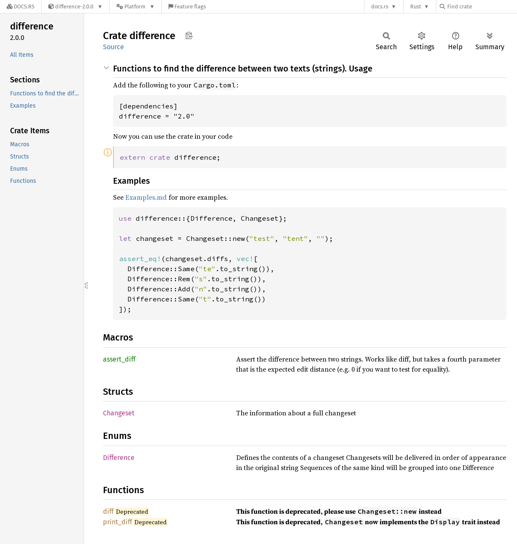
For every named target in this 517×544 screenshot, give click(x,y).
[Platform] (135, 6)
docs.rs (379, 6)
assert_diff (119, 359)
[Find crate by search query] (481, 6)
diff (108, 511)
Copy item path (189, 35)
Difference (119, 458)
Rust (415, 6)
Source (113, 47)
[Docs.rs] (20, 6)
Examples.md (146, 197)
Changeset (119, 413)
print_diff (117, 522)
